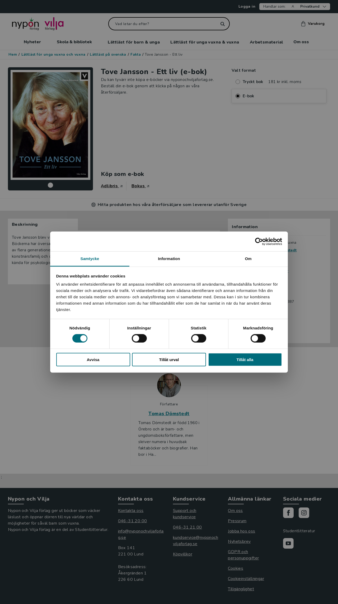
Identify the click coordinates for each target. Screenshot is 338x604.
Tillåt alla (245, 359)
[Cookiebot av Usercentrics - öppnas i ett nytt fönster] (259, 241)
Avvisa (93, 359)
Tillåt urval (169, 359)
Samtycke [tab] (90, 258)
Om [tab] (248, 258)
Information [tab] (169, 258)
